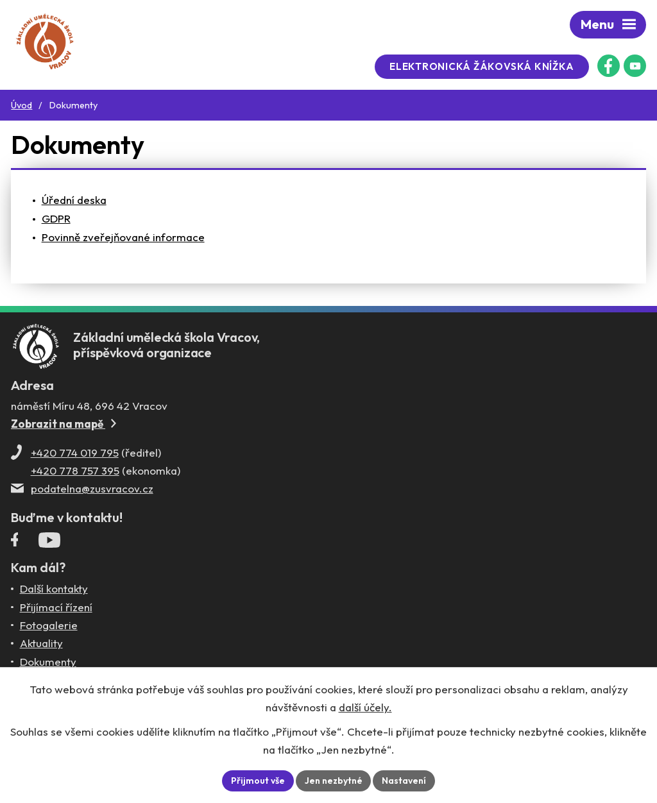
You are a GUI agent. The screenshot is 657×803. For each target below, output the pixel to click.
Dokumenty (48, 663)
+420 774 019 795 (75, 454)
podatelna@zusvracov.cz (92, 489)
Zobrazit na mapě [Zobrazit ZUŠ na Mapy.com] (63, 425)
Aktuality (41, 645)
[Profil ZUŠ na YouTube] (635, 66)
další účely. (365, 707)
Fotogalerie (49, 626)
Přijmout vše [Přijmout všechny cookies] (258, 780)
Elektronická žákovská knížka (483, 66)
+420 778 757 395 (75, 471)
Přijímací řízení (56, 608)
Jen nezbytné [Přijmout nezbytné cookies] (334, 780)
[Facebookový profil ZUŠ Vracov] (608, 66)
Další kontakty (54, 590)
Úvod (21, 105)
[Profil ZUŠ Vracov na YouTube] (49, 544)
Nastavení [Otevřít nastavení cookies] (404, 780)
